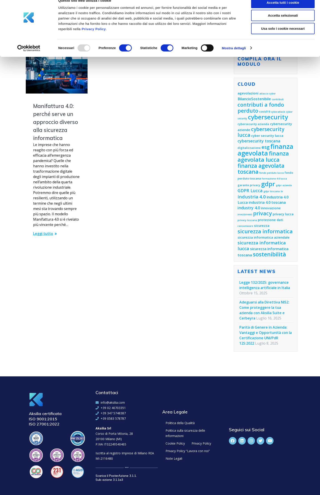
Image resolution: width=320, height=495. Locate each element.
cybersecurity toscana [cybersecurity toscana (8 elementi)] (259, 141)
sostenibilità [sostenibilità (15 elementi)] (269, 254)
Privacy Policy (94, 37)
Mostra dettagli (234, 56)
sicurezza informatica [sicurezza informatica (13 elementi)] (265, 231)
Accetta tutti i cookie (283, 11)
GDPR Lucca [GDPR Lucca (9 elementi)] (250, 191)
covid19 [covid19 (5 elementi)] (264, 112)
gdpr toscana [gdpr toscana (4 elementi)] (272, 191)
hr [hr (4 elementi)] (282, 191)
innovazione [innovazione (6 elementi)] (271, 208)
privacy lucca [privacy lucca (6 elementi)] (283, 214)
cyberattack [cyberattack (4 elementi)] (278, 111)
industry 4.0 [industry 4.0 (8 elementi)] (249, 207)
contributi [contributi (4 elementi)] (278, 99)
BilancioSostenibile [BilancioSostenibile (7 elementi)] (254, 98)
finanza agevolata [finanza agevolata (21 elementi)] (265, 150)
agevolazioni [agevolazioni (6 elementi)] (248, 93)
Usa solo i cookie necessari (283, 37)
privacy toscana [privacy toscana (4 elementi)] (247, 220)
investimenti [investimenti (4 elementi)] (245, 214)
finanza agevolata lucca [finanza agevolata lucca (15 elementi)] (263, 156)
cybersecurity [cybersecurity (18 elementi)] (268, 117)
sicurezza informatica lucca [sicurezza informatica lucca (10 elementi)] (262, 245)
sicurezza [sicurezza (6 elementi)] (261, 225)
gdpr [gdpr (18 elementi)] (268, 184)
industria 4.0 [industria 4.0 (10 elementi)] (252, 197)
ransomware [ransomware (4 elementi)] (245, 226)
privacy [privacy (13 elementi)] (262, 213)
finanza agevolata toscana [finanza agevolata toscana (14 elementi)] (261, 168)
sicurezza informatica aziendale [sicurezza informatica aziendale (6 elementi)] (264, 237)
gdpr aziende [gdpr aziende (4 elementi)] (284, 185)
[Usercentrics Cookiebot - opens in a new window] (28, 56)
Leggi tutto (43, 233)
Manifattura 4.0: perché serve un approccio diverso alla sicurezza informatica (55, 122)
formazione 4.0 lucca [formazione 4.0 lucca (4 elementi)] (274, 178)
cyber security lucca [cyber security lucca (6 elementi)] (267, 135)
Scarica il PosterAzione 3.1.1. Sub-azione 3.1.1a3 (116, 478)
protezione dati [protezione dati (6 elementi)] (270, 220)
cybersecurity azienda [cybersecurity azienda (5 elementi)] (253, 124)
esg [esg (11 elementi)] (266, 147)
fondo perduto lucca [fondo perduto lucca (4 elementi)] (271, 172)
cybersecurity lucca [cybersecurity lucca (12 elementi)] (261, 132)
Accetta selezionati (283, 24)
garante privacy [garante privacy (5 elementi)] (249, 185)
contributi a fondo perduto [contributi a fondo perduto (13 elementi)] (261, 107)
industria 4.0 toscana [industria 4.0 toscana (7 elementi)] (267, 202)
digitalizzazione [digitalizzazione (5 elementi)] (249, 148)
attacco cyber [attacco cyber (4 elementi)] (267, 93)
